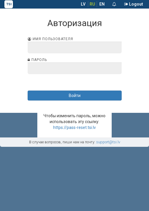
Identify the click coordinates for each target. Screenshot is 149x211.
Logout (133, 4)
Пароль (37, 60)
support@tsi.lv (108, 142)
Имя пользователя (50, 39)
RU (92, 4)
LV (83, 4)
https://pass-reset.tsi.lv (74, 127)
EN (102, 4)
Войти (75, 95)
